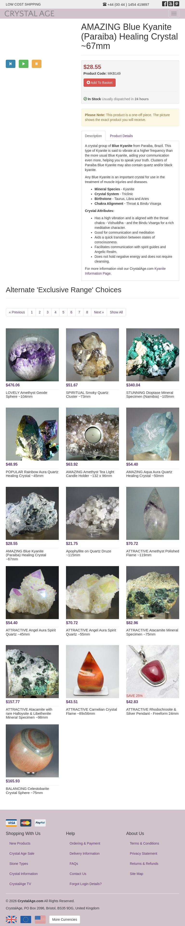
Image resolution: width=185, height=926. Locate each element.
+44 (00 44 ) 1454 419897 (126, 4)
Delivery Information (85, 853)
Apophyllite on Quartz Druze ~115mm (88, 553)
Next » (99, 312)
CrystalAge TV (20, 884)
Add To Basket (99, 83)
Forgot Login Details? (86, 884)
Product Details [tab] (121, 136)
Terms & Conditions (144, 843)
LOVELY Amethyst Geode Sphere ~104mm (26, 394)
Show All (116, 312)
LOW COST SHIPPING (23, 4)
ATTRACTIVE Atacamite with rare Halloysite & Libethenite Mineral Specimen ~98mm (29, 713)
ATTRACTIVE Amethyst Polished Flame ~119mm (152, 553)
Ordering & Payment (85, 843)
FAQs (74, 864)
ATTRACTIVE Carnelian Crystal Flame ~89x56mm (91, 711)
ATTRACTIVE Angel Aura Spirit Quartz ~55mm (91, 632)
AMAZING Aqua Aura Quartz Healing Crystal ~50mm (149, 474)
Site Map (136, 874)
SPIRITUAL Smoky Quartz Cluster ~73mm (87, 394)
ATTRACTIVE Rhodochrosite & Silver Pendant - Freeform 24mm (152, 711)
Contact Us (78, 874)
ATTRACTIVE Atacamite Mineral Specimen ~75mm (152, 632)
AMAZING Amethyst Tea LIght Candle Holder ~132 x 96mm (90, 474)
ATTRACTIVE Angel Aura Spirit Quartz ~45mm (31, 632)
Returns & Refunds (144, 864)
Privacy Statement (143, 853)
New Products (19, 843)
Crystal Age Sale (21, 853)
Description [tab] (93, 136)
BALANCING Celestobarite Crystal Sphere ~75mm (27, 791)
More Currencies (64, 919)
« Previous (17, 312)
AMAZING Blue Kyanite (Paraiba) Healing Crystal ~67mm (26, 555)
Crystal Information (23, 874)
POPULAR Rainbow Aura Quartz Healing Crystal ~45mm (32, 474)
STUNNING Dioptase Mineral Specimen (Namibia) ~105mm (150, 394)
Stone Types (18, 864)
